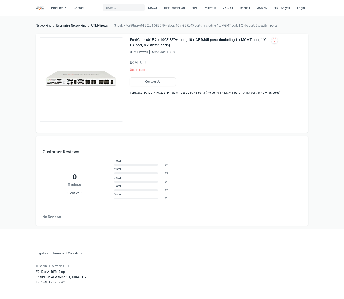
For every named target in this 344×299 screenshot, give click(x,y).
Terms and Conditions (68, 253)
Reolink (245, 8)
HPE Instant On (174, 8)
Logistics (42, 253)
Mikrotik (210, 8)
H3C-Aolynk (282, 8)
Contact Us (152, 81)
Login (301, 8)
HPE (195, 8)
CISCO (152, 8)
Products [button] (57, 8)
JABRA (262, 8)
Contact (79, 8)
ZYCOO (228, 8)
